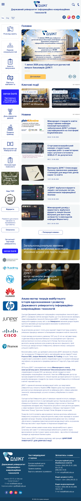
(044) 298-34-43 (67, 487)
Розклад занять (10, 34)
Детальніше (35, 76)
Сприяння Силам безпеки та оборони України (10, 178)
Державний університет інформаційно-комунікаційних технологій (40, 11)
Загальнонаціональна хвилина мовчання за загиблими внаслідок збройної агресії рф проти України (46, 249)
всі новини (76, 84)
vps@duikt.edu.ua (19, 486)
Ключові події (30, 85)
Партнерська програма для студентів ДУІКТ (10, 100)
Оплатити (10, 230)
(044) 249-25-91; (67, 465)
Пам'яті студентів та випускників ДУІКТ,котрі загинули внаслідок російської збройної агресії (45, 275)
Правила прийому (34, 468)
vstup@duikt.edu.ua (67, 472)
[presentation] (70, 76)
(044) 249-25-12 (71, 479)
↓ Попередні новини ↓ (50, 232)
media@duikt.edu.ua (67, 491)
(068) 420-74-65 (60, 470)
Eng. (7, 18)
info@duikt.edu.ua (16, 483)
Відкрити (10, 209)
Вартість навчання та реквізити (10, 84)
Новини (26, 115)
